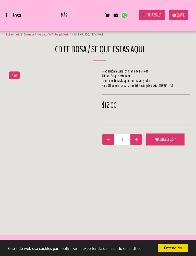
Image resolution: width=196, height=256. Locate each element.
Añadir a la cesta (165, 139)
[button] (81, 15)
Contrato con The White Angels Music (53, 34)
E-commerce (29, 34)
